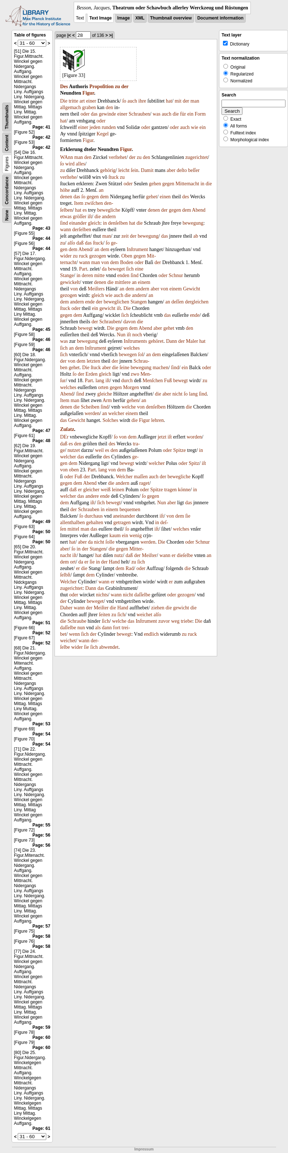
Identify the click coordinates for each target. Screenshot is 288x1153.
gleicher (91, 489)
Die (63, 101)
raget (144, 483)
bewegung (192, 223)
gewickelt (69, 282)
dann (107, 627)
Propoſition (101, 86)
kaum (115, 535)
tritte (73, 101)
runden (109, 127)
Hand (114, 562)
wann (65, 229)
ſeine (124, 367)
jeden (95, 127)
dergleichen (197, 302)
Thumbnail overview (171, 18)
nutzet (74, 450)
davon (129, 321)
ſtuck (113, 177)
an (101, 190)
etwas (66, 216)
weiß (106, 489)
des (185, 196)
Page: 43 (41, 228)
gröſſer (79, 216)
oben (74, 469)
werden (92, 413)
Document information (220, 18)
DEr (64, 437)
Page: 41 (41, 127)
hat (169, 101)
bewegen (128, 354)
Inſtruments (135, 341)
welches (132, 348)
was (156, 114)
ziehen (157, 607)
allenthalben (72, 522)
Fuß (168, 380)
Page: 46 (41, 339)
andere (92, 496)
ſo (124, 101)
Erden (92, 374)
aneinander (124, 516)
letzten (93, 361)
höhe (65, 190)
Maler (192, 341)
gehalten (94, 522)
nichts (102, 594)
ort (73, 562)
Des (64, 86)
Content (6, 143)
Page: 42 (41, 137)
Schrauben (139, 114)
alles (80, 164)
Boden (126, 262)
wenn (74, 634)
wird (70, 164)
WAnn (66, 157)
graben (89, 107)
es (84, 210)
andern (109, 216)
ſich (130, 269)
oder (85, 114)
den (109, 107)
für (183, 114)
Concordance (6, 190)
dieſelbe (185, 555)
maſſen (141, 476)
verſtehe (68, 177)
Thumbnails (6, 117)
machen (160, 367)
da (104, 269)
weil (99, 450)
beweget (116, 269)
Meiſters (96, 289)
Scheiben (90, 407)
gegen (168, 183)
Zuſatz (67, 429)
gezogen (97, 256)
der (125, 86)
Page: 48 (41, 440)
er (80, 489)
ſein (134, 170)
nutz (118, 555)
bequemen (130, 509)
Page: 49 (41, 521)
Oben (126, 256)
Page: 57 (41, 926)
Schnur (176, 275)
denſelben (118, 223)
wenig (135, 535)
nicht (177, 394)
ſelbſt (65, 575)
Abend (198, 210)
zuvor (164, 621)
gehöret (155, 341)
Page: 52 (41, 632)
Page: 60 (41, 1037)
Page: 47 (41, 430)
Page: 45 (41, 329)
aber (171, 170)
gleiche (104, 394)
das (94, 114)
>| (111, 35)
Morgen (131, 387)
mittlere (123, 282)
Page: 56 (41, 835)
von (105, 262)
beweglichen (116, 302)
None (6, 215)
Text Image (100, 18)
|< (69, 35)
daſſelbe (142, 594)
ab (195, 236)
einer (91, 101)
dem (104, 196)
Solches (111, 420)
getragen (122, 522)
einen (165, 196)
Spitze (179, 450)
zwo (135, 374)
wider (66, 256)
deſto (182, 170)
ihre (142, 101)
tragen (170, 489)
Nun (121, 334)
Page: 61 (41, 1128)
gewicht (107, 308)
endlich (151, 634)
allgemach (70, 107)
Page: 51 (41, 622)
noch (137, 334)
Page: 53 (41, 723)
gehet (151, 196)
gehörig (108, 170)
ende (89, 302)
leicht (123, 170)
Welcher (124, 476)
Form (200, 114)
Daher (66, 607)
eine (139, 269)
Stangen (138, 302)
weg (175, 621)
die (176, 114)
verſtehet (117, 157)
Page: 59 (41, 1027)
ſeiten (104, 614)
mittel (73, 529)
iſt (89, 216)
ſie (187, 516)
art (82, 101)
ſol (140, 354)
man (194, 101)
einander (78, 223)
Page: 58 (41, 936)
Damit (147, 170)
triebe (186, 621)
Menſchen (153, 380)
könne (184, 489)
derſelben (81, 229)
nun (81, 627)
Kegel (102, 134)
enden (123, 275)
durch (127, 380)
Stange (67, 275)
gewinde (107, 114)
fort (116, 627)
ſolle (110, 542)
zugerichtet (196, 157)
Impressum (144, 1149)
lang (99, 380)
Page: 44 (41, 238)
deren (87, 275)
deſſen (177, 302)
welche (128, 407)
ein (190, 114)
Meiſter (149, 555)
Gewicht (191, 289)
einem (144, 282)
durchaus (94, 516)
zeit (125, 236)
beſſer (193, 170)
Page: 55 (41, 825)
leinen (118, 489)
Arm (107, 400)
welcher (116, 413)
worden (194, 437)
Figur (88, 93)
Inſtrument (137, 249)
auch (132, 101)
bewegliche (108, 210)
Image (123, 18)
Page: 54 (41, 734)
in (203, 183)
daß (79, 243)
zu (117, 86)
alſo (71, 243)
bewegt (85, 328)
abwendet (109, 647)
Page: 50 (41, 531)
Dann (171, 341)
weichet (144, 614)
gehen (155, 183)
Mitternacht (187, 183)
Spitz (194, 463)
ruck (83, 256)
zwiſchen (94, 203)
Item (78, 203)
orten (103, 387)
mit (178, 101)
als (98, 627)
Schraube (77, 621)
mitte (99, 275)
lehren (157, 420)
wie (194, 127)
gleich (94, 223)
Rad (129, 568)
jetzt (162, 437)
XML (140, 18)
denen (66, 196)
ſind (64, 223)
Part (83, 269)
